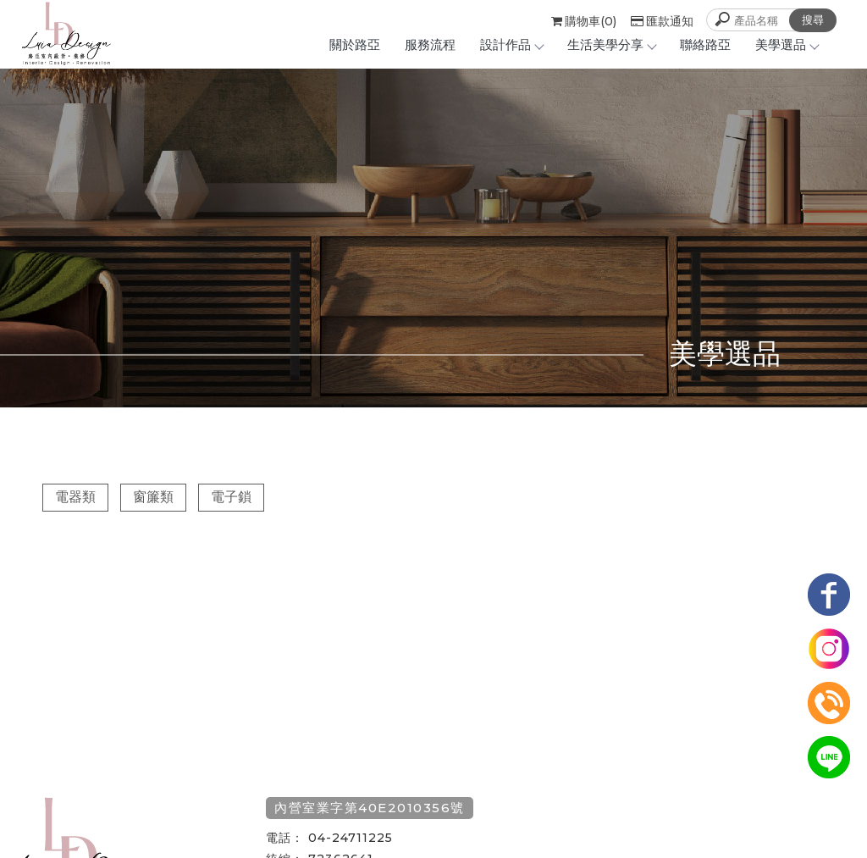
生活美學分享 (611, 44)
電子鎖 (231, 497)
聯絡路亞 (705, 44)
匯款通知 (662, 21)
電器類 (75, 497)
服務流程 (430, 44)
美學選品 (786, 44)
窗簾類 (153, 497)
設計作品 (511, 44)
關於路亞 (354, 44)
